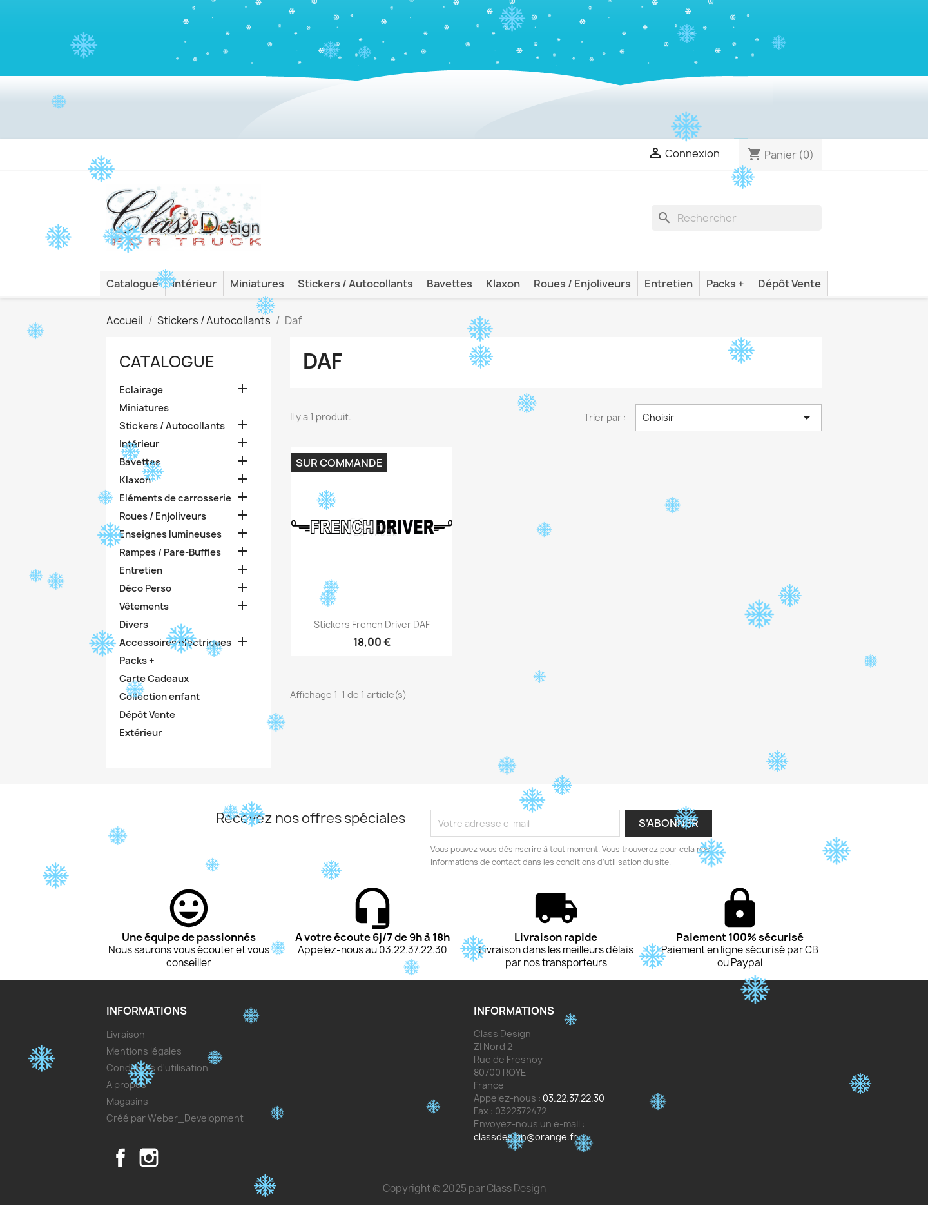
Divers (133, 624)
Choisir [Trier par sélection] (729, 417)
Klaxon (503, 284)
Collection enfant (159, 696)
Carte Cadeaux (154, 678)
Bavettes (449, 284)
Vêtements (144, 606)
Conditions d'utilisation (157, 1068)
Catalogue (132, 284)
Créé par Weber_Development (175, 1118)
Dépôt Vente (789, 284)
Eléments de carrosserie (175, 498)
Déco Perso (145, 588)
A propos (126, 1084)
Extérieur (140, 732)
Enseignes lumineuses (170, 534)
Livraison (125, 1034)
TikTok (177, 1158)
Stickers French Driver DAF (372, 624)
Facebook (120, 1158)
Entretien (668, 284)
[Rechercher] (737, 218)
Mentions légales (144, 1051)
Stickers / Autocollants (355, 284)
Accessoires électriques (175, 642)
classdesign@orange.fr (525, 1137)
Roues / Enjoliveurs (582, 284)
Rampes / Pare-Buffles (170, 552)
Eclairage (141, 390)
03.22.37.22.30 (573, 1098)
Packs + (725, 284)
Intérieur (194, 284)
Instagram (149, 1158)
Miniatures (257, 284)
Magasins (127, 1101)
